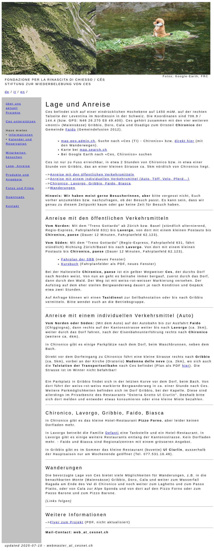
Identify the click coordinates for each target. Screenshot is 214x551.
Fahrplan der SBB (77, 259)
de (7, 92)
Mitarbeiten (16, 152)
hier (186, 365)
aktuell (12, 108)
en (22, 92)
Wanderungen (62, 188)
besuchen (14, 157)
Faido (71, 129)
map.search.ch (93, 149)
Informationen (21, 134)
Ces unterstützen (21, 121)
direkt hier (184, 141)
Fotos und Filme (20, 188)
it (15, 92)
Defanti (112, 432)
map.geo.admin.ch (78, 141)
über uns (13, 103)
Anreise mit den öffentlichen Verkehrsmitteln (92, 174)
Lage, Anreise (18, 166)
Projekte (13, 112)
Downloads (15, 197)
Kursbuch (70, 264)
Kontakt (12, 206)
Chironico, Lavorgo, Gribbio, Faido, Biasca (90, 183)
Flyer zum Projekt (66, 522)
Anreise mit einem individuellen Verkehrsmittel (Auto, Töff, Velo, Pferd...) (120, 179)
